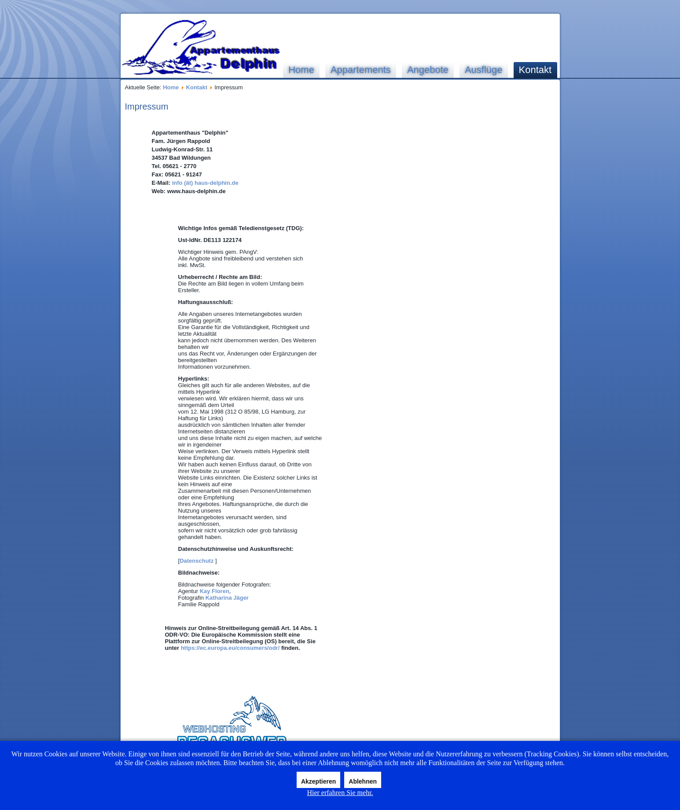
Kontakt (535, 69)
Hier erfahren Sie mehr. (340, 792)
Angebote (427, 69)
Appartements (361, 69)
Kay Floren (214, 591)
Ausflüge (484, 69)
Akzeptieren (318, 781)
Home (301, 69)
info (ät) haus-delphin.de (204, 183)
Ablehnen (363, 781)
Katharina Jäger (227, 597)
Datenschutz (196, 560)
